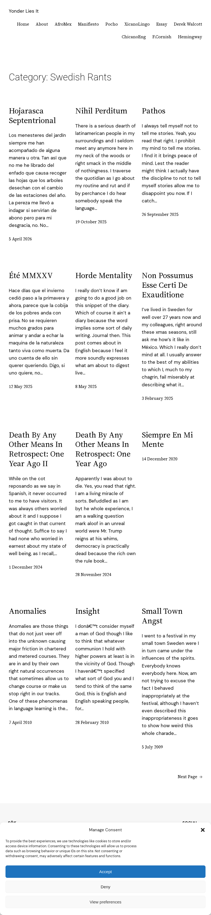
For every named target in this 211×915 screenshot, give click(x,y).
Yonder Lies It (24, 11)
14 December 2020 (159, 459)
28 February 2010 (92, 722)
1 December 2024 (25, 567)
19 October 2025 (91, 222)
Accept (105, 871)
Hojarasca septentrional (32, 115)
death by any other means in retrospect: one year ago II (36, 449)
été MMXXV (31, 275)
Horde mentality (103, 275)
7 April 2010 (20, 722)
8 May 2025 (86, 386)
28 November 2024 (93, 574)
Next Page (190, 777)
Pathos (153, 111)
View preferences (105, 902)
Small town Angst (162, 616)
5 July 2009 (152, 747)
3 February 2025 (157, 398)
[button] (203, 830)
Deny (105, 886)
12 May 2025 (20, 386)
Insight (87, 611)
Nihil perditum (101, 111)
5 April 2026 (20, 239)
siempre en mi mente (167, 439)
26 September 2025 (160, 214)
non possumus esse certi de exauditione (167, 285)
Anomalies (27, 611)
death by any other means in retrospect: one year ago (103, 449)
